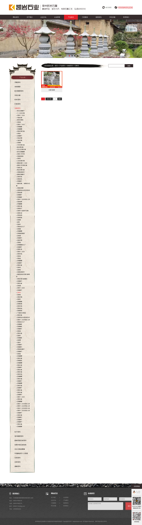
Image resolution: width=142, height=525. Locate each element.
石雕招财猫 (19, 156)
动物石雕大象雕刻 (21, 279)
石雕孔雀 (19, 167)
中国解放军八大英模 (21, 453)
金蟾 (18, 222)
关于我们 (30, 17)
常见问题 (112, 17)
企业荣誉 (57, 17)
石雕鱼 (18, 242)
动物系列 (17, 108)
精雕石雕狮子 (20, 174)
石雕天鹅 (19, 240)
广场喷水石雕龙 (21, 313)
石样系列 (17, 462)
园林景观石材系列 (20, 440)
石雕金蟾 (19, 192)
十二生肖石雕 (20, 113)
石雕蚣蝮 (19, 304)
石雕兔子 (19, 208)
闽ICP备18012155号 (101, 521)
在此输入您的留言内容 (105, 506)
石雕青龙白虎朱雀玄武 (23, 317)
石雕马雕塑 (52, 90)
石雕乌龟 (19, 176)
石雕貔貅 (19, 126)
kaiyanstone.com (77, 521)
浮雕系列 (17, 82)
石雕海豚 (19, 201)
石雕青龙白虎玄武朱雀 (23, 190)
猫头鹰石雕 (19, 147)
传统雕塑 (17, 86)
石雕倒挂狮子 (20, 349)
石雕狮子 (19, 136)
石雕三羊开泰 (20, 154)
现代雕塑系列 (19, 436)
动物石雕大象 (20, 131)
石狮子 (18, 342)
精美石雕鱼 (19, 120)
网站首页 (16, 17)
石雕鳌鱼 (19, 360)
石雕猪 (18, 229)
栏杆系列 (17, 99)
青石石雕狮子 (20, 111)
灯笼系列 (17, 104)
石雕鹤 (18, 142)
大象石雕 (19, 140)
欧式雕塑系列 (19, 91)
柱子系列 (17, 432)
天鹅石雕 (19, 117)
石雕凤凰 (19, 217)
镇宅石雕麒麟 (20, 151)
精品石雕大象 (20, 170)
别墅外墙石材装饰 (20, 445)
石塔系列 (17, 458)
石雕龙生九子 (20, 226)
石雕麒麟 (19, 129)
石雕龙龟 (19, 179)
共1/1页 (49, 99)
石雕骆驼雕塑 (20, 233)
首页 (56, 65)
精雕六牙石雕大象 (21, 165)
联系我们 (126, 17)
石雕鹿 (18, 235)
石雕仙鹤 (19, 215)
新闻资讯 (99, 17)
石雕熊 (18, 220)
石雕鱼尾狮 (19, 188)
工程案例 (85, 17)
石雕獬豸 (19, 197)
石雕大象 (19, 206)
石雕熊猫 (19, 310)
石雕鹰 (18, 340)
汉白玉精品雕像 (20, 449)
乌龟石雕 (19, 138)
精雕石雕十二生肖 (21, 163)
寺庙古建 (17, 95)
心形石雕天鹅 (20, 161)
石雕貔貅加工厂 (21, 245)
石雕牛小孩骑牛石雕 (22, 210)
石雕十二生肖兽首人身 (23, 199)
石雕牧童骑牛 (20, 172)
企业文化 (43, 17)
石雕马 (18, 158)
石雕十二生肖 (20, 115)
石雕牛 (18, 133)
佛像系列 (17, 466)
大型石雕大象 (20, 145)
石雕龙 (18, 122)
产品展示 (71, 17)
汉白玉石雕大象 (21, 149)
